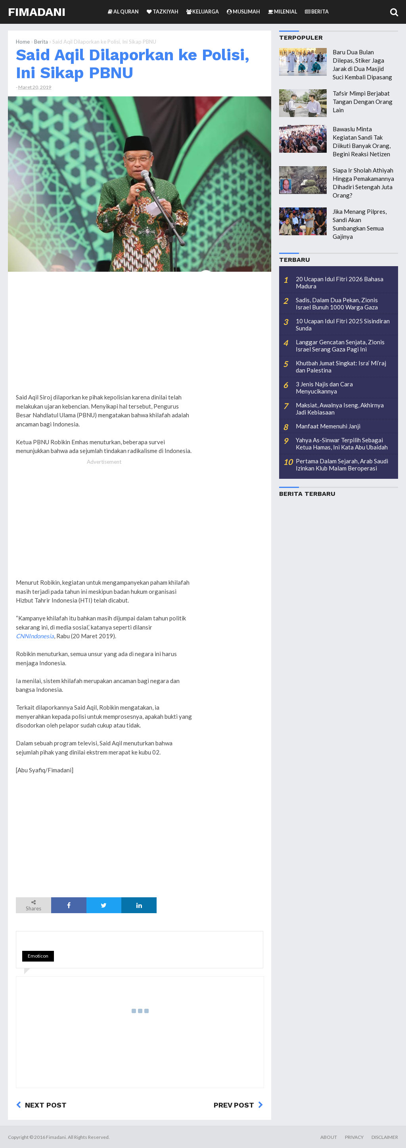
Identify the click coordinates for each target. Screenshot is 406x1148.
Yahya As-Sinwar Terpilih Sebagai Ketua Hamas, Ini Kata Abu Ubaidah (342, 443)
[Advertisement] (231, 399)
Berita (41, 41)
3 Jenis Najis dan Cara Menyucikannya (324, 387)
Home (23, 41)
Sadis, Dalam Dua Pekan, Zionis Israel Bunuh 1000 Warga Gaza (337, 303)
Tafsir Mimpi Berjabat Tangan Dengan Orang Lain (363, 101)
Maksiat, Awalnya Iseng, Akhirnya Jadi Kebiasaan (340, 408)
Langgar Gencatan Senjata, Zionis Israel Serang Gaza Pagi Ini (340, 345)
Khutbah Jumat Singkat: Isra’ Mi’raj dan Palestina (341, 366)
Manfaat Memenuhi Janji (328, 426)
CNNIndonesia (35, 635)
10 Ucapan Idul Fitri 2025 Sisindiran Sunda (343, 324)
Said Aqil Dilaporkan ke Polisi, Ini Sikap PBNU (132, 63)
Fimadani (36, 12)
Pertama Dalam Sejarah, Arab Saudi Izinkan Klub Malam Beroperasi (342, 464)
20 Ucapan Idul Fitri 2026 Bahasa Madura (339, 282)
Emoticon (38, 956)
